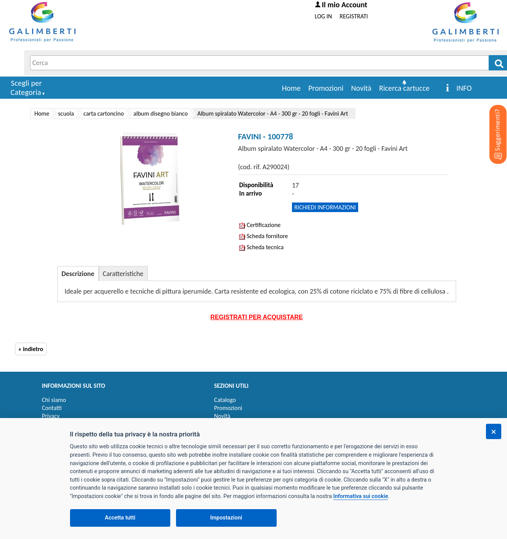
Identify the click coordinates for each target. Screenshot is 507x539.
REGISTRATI (354, 16)
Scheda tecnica (261, 247)
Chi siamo (54, 399)
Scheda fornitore (263, 236)
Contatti (52, 408)
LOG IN (323, 16)
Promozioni (326, 88)
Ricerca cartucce (404, 88)
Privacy (51, 416)
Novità (361, 88)
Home (291, 88)
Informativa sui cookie (360, 496)
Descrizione (78, 274)
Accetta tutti (120, 517)
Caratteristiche (123, 274)
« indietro (30, 349)
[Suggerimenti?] (491, 122)
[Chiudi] (493, 431)
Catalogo (225, 399)
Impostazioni (226, 517)
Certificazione (259, 225)
